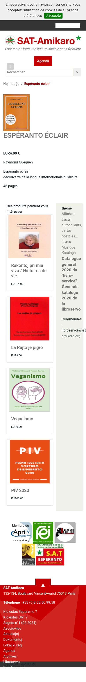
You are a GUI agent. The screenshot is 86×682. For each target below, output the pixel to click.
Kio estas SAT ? (15, 617)
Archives (10, 656)
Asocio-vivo (12, 628)
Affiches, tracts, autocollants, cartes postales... (72, 225)
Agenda (43, 61)
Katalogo (69, 253)
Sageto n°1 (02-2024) (19, 623)
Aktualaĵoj (11, 634)
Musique (68, 247)
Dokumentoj (12, 639)
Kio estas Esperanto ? (20, 612)
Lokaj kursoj (12, 645)
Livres (66, 242)
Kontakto (10, 673)
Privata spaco (14, 667)
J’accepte (53, 16)
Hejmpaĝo (11, 84)
